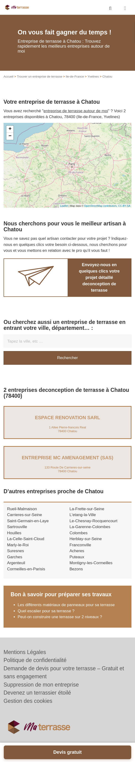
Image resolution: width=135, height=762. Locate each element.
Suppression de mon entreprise (41, 685)
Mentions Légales (25, 652)
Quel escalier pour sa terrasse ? (46, 611)
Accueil (8, 76)
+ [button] (10, 129)
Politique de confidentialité (35, 660)
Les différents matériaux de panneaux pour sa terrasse (66, 605)
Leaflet (64, 205)
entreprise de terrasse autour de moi (76, 111)
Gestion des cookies (28, 701)
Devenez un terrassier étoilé (37, 693)
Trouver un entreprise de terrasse (39, 76)
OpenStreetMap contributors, (101, 205)
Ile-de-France (75, 76)
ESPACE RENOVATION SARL (67, 417)
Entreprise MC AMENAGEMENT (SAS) (67, 457)
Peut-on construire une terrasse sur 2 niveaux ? (60, 617)
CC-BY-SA (124, 205)
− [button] (10, 136)
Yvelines (93, 76)
